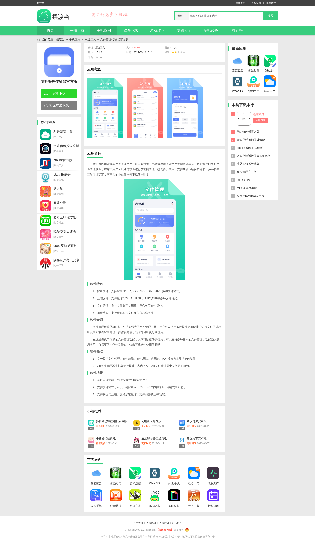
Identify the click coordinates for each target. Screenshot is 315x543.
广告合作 (177, 522)
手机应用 (104, 30)
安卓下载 (54, 94)
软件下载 (130, 30)
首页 (50, 30)
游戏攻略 (157, 30)
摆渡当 (60, 39)
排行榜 (237, 30)
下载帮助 (151, 522)
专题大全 (184, 30)
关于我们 (138, 522)
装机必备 (211, 30)
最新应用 (256, 3)
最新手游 (240, 3)
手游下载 (77, 30)
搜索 (270, 15)
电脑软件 (271, 3)
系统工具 (90, 39)
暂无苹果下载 (56, 106)
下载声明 (164, 522)
